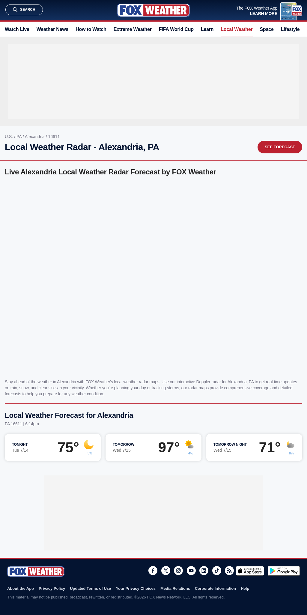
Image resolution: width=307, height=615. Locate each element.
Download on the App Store (250, 571)
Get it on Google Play (284, 571)
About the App (20, 588)
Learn (207, 29)
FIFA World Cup (176, 29)
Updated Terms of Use (90, 588)
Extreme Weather (133, 29)
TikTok (216, 570)
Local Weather (236, 29)
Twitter (165, 570)
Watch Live (17, 29)
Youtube (191, 570)
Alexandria (35, 136)
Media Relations (175, 588)
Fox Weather (153, 10)
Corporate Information (215, 588)
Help (245, 588)
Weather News (52, 29)
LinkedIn (203, 570)
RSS (229, 570)
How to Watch (91, 29)
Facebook (152, 570)
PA (19, 136)
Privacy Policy (52, 588)
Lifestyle (290, 29)
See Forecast (280, 147)
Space (267, 29)
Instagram (178, 570)
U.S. (9, 136)
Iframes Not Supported (153, 276)
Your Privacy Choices (136, 588)
